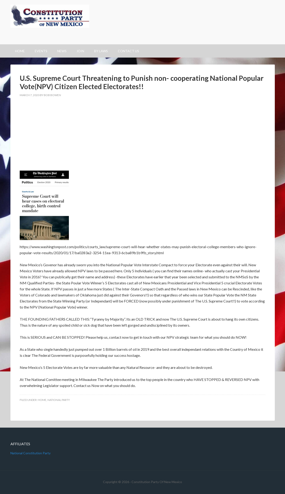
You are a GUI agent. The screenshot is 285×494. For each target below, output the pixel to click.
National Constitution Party (30, 453)
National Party (59, 400)
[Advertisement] (143, 135)
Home (42, 400)
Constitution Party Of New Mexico (142, 22)
